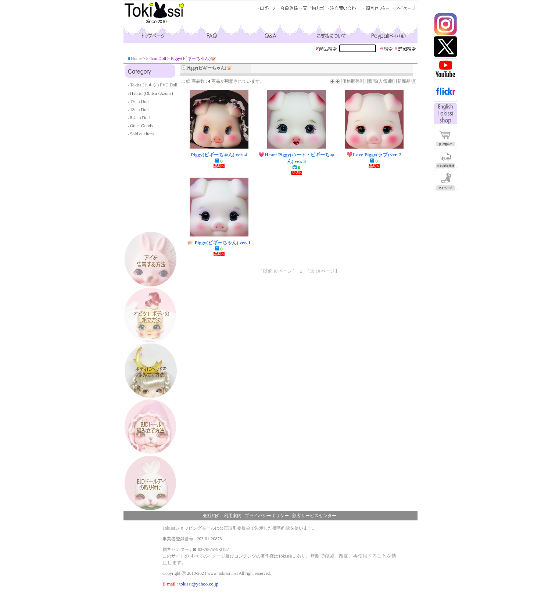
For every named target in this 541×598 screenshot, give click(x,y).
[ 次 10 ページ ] (322, 271)
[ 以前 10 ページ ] (277, 271)
